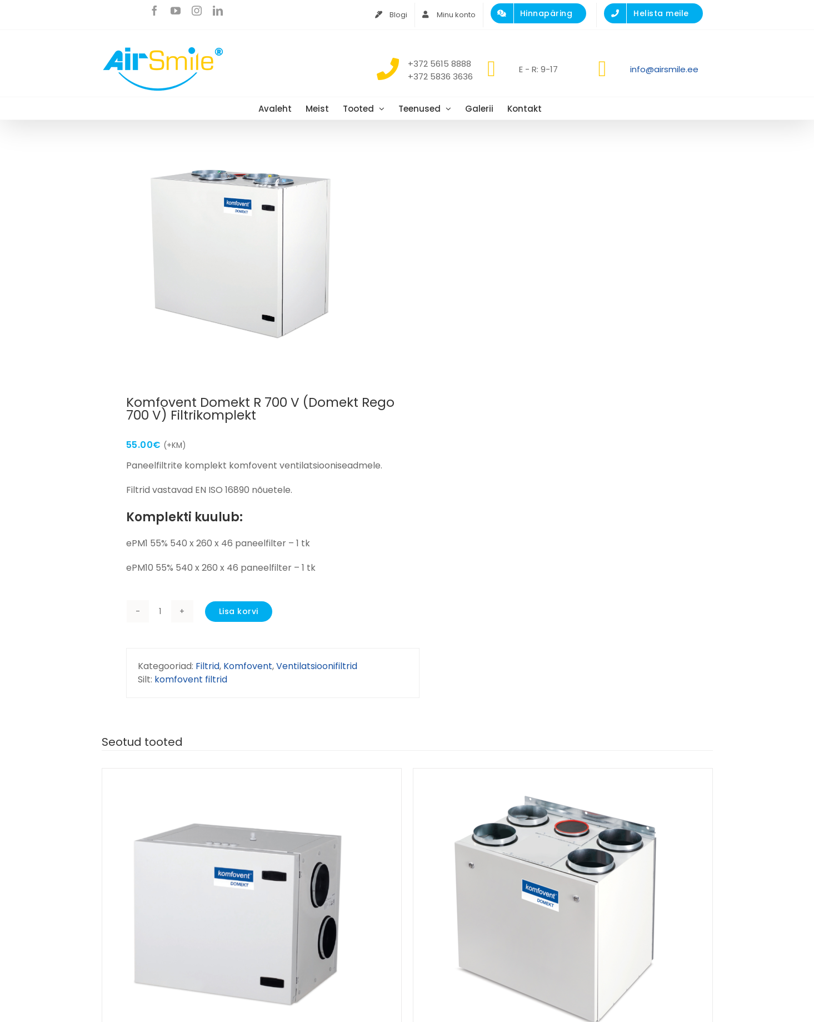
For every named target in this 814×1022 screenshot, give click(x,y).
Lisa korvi (238, 611)
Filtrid (207, 666)
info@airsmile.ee (664, 69)
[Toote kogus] (160, 611)
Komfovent (247, 666)
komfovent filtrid (190, 679)
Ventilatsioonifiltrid (316, 666)
